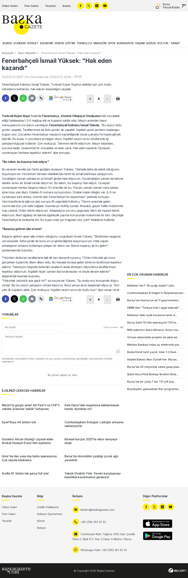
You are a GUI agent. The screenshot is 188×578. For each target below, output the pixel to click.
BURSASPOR (125, 43)
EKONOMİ (46, 43)
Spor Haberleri (27, 53)
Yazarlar (50, 5)
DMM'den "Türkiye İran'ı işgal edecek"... (154, 307)
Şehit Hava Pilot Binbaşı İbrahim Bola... (152, 374)
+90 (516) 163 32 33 (93, 522)
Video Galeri (10, 5)
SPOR (111, 43)
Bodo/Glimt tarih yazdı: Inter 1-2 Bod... (152, 352)
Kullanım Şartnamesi (49, 514)
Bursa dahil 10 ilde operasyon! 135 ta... (152, 322)
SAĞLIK (151, 43)
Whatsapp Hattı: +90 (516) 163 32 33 (104, 550)
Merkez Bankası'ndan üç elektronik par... (154, 344)
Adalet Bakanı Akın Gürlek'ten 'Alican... (153, 359)
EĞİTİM (70, 43)
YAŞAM (140, 43)
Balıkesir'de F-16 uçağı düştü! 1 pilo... (151, 285)
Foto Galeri (32, 5)
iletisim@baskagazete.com (98, 509)
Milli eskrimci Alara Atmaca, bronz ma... (153, 330)
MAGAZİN (100, 43)
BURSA (7, 43)
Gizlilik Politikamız (48, 507)
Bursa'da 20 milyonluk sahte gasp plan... (154, 367)
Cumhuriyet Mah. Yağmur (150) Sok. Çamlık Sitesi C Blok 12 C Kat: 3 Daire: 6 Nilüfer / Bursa (103, 536)
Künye (41, 521)
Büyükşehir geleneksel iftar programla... (153, 389)
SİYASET (33, 43)
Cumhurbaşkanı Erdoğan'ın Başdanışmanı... (156, 293)
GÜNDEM (19, 43)
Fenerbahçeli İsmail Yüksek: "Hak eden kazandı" (71, 53)
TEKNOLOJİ (84, 43)
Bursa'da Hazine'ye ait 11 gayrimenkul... (153, 300)
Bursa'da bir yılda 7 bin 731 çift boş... (151, 381)
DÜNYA (59, 43)
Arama (66, 5)
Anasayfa (7, 53)
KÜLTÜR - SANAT (168, 43)
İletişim (41, 528)
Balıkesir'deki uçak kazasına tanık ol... (152, 315)
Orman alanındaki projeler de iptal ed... (153, 337)
